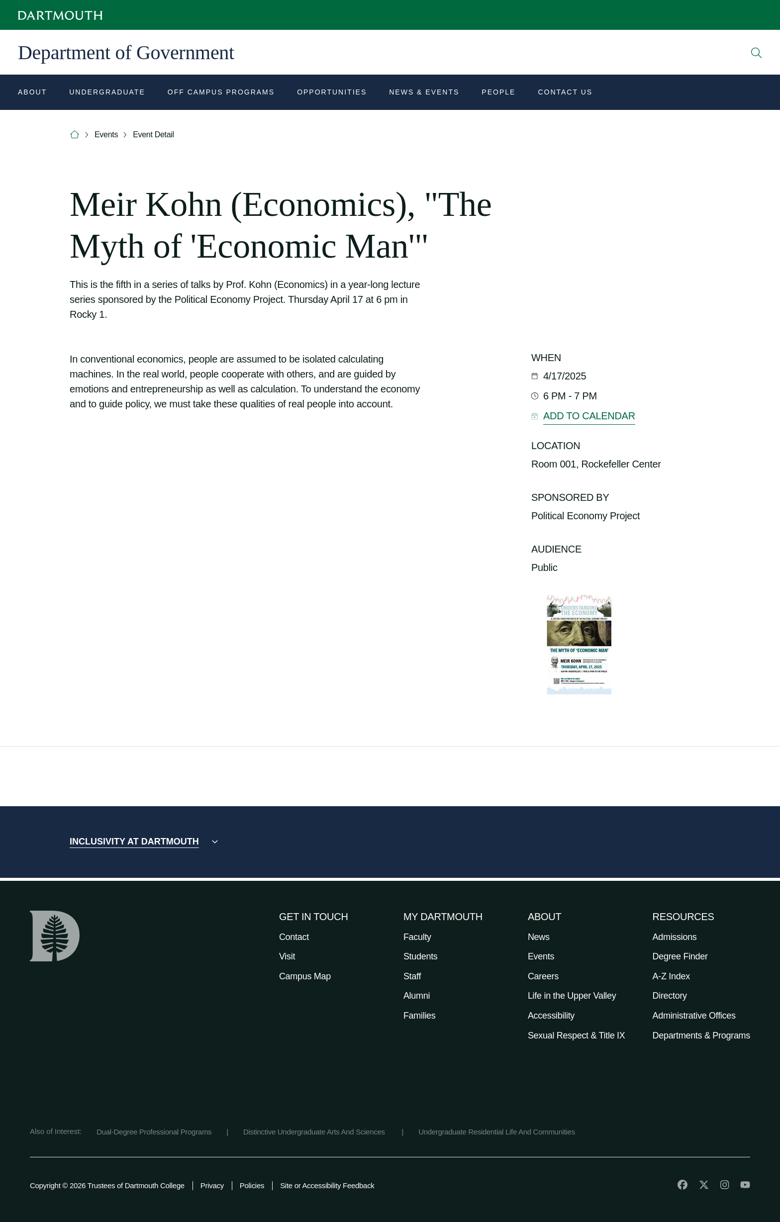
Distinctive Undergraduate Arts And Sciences (315, 1132)
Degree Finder (680, 956)
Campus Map (305, 976)
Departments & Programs (701, 1035)
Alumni (416, 996)
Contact (294, 937)
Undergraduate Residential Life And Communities (496, 1132)
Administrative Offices (694, 1016)
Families (419, 1016)
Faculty (417, 937)
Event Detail (153, 134)
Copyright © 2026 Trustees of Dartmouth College (107, 1185)
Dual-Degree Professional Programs (154, 1132)
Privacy (212, 1185)
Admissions (675, 937)
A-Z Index (671, 976)
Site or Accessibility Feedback (327, 1185)
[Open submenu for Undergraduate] (107, 93)
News (539, 937)
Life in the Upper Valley (572, 996)
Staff (412, 976)
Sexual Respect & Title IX (576, 1035)
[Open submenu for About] (32, 93)
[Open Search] (756, 52)
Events (106, 134)
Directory (670, 996)
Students (420, 956)
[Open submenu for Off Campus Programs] (221, 93)
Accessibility (551, 1016)
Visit (287, 956)
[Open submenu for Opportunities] (332, 93)
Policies (252, 1185)
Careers (543, 976)
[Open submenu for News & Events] (424, 93)
